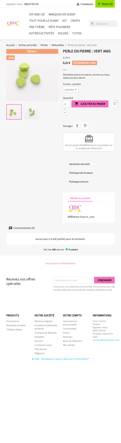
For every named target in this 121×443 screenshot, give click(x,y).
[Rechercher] (103, 23)
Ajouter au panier (90, 104)
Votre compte (72, 315)
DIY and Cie (37, 14)
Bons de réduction (72, 340)
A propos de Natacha (45, 332)
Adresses (67, 336)
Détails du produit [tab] (80, 198)
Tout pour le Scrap (44, 20)
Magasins (40, 353)
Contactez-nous (43, 345)
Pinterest (85, 125)
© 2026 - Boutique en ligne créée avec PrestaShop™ (60, 358)
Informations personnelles (70, 323)
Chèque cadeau (14, 329)
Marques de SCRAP (61, 14)
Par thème (37, 27)
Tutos (76, 33)
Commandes (69, 328)
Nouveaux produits (16, 325)
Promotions (12, 321)
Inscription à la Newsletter (60, 263)
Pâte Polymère (59, 27)
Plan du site (41, 349)
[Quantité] (66, 103)
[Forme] (71, 90)
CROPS (75, 20)
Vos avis (39, 340)
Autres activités (41, 33)
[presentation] (80, 300)
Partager (77, 125)
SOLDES (63, 33)
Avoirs (66, 332)
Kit (64, 20)
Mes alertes (69, 345)
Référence (73, 216)
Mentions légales (44, 321)
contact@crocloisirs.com (106, 339)
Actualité (39, 336)
